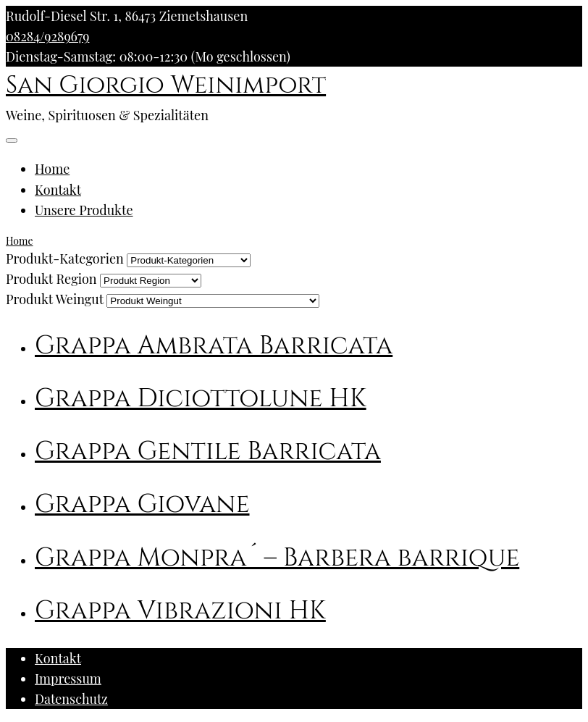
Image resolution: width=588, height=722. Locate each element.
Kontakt (58, 189)
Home (52, 168)
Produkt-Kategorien (65, 258)
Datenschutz (71, 699)
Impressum (68, 678)
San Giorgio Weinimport (166, 85)
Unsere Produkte (84, 210)
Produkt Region (51, 278)
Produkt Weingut (55, 299)
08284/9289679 (47, 36)
